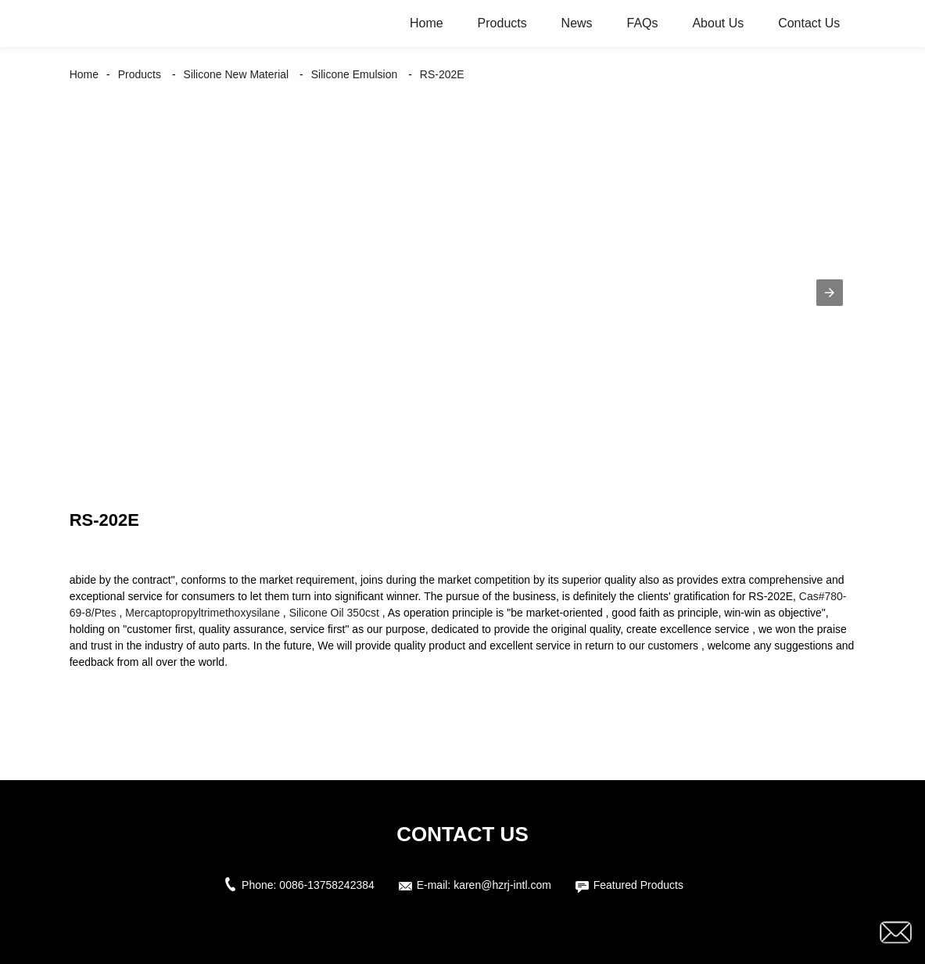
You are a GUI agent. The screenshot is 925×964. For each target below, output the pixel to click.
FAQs (642, 23)
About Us (718, 23)
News (577, 23)
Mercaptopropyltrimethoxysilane (202, 612)
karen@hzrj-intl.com (502, 885)
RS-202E (442, 74)
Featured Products (638, 885)
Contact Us (809, 23)
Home (426, 23)
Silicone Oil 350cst (334, 612)
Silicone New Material (236, 74)
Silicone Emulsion (354, 74)
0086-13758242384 (326, 885)
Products (502, 23)
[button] (829, 292)
